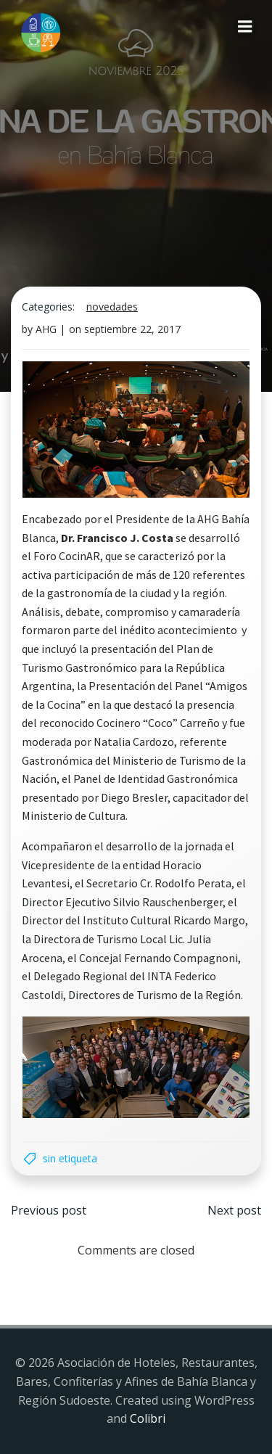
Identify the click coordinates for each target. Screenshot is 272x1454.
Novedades (112, 306)
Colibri (147, 1418)
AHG (46, 329)
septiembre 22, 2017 (132, 329)
